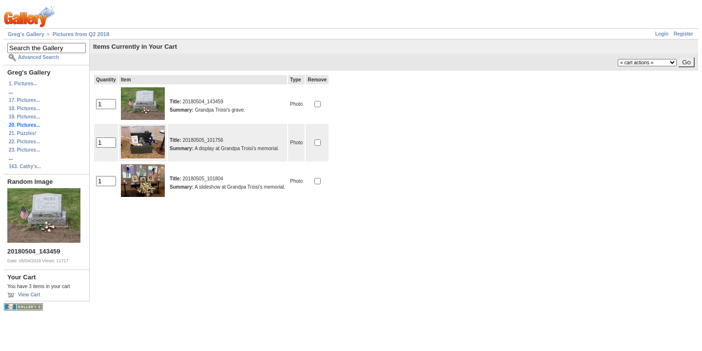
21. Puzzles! (23, 133)
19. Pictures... (24, 116)
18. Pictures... (24, 108)
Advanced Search (38, 57)
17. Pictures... (24, 100)
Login (661, 34)
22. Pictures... (24, 141)
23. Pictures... (24, 150)
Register (683, 34)
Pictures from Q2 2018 (81, 34)
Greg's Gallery (26, 34)
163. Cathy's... (25, 166)
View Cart (29, 294)
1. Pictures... (23, 83)
